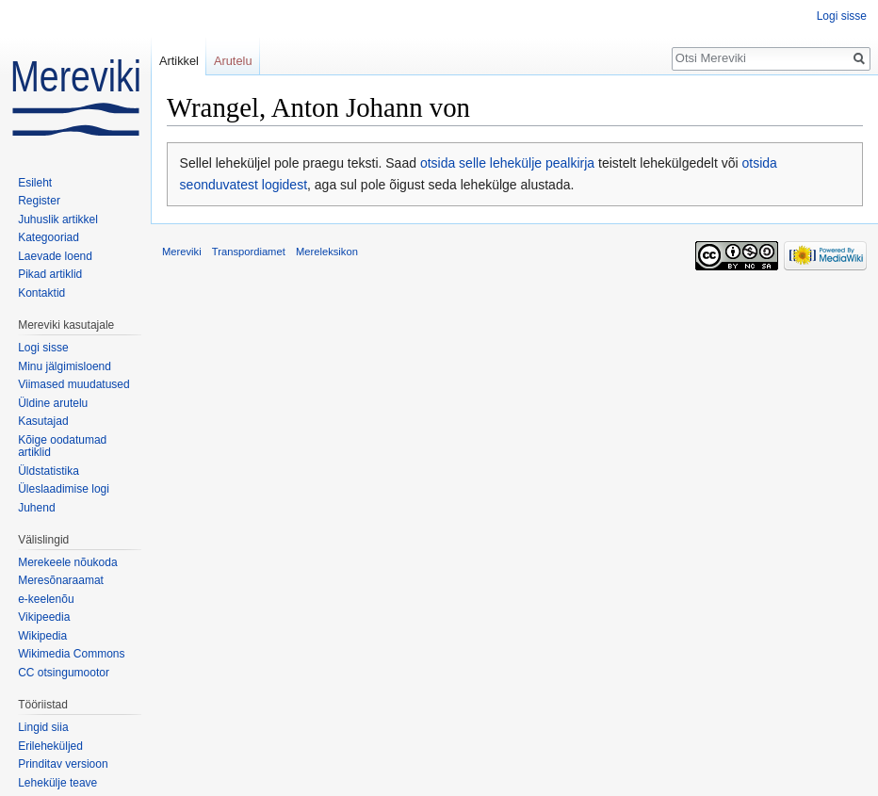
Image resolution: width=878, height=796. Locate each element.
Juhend (36, 507)
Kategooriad (48, 237)
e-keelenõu (45, 599)
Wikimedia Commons (71, 653)
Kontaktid (41, 293)
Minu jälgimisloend (64, 366)
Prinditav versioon (62, 764)
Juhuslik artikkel (58, 219)
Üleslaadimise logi (63, 488)
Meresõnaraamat (61, 580)
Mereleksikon (327, 251)
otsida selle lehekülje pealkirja (507, 163)
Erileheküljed (50, 746)
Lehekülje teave (57, 782)
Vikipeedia (44, 617)
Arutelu (233, 61)
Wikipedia (42, 635)
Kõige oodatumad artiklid (62, 446)
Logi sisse (842, 16)
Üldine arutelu (53, 403)
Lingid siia (43, 727)
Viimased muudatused (74, 384)
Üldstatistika (48, 471)
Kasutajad (43, 421)
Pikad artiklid (50, 274)
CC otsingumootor (63, 672)
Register (39, 200)
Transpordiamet (248, 251)
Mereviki (182, 251)
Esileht (35, 182)
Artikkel (179, 61)
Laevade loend (55, 256)
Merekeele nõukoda (67, 562)
